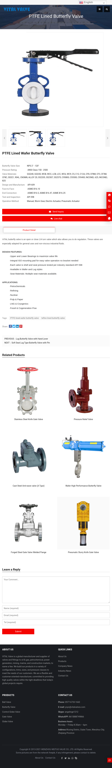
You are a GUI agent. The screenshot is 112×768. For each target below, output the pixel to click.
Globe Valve (7, 721)
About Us (62, 656)
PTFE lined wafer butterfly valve (24, 318)
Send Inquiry (56, 211)
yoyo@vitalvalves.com (75, 707)
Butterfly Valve (8, 707)
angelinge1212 (71, 712)
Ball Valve (6, 702)
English (86, 2)
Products (62, 661)
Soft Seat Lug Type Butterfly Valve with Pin (31, 343)
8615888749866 (76, 716)
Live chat (56, 218)
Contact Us (63, 676)
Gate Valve (7, 716)
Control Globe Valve (11, 712)
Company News (65, 666)
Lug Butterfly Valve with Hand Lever (32, 339)
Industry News (64, 671)
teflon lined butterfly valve (53, 318)
